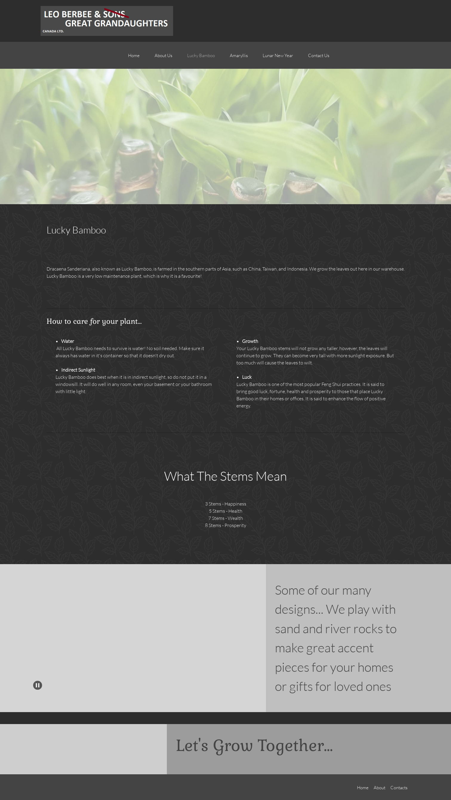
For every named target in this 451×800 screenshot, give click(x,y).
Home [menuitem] (363, 787)
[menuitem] (134, 58)
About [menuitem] (379, 787)
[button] (30, 633)
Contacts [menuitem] (398, 787)
